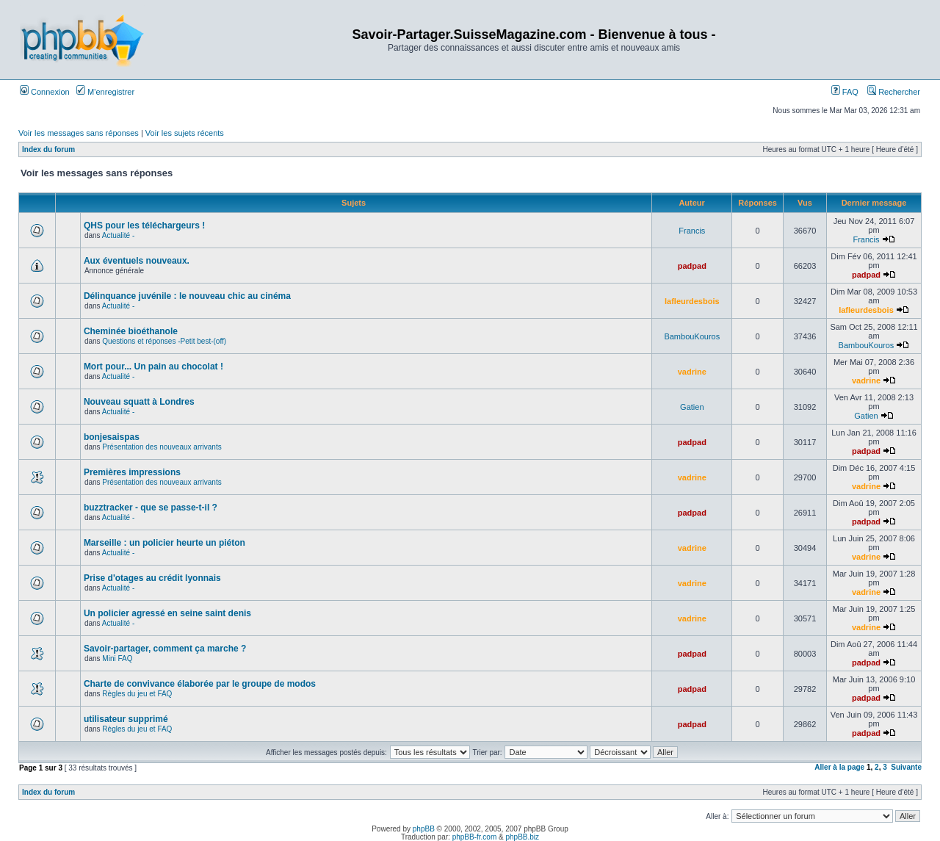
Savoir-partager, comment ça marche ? (165, 648)
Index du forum (48, 149)
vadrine (692, 371)
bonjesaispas (112, 437)
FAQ (844, 91)
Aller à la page (839, 767)
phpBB (424, 829)
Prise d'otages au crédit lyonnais (152, 578)
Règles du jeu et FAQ (137, 694)
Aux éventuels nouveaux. (136, 261)
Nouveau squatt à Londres (139, 402)
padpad (692, 265)
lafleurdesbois (692, 301)
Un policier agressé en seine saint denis (167, 613)
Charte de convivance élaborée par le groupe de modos (200, 684)
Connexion (45, 91)
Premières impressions (132, 472)
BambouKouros (692, 336)
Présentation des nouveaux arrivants (161, 447)
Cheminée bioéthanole (131, 331)
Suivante (906, 767)
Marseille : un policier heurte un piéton (164, 543)
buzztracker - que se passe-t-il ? (150, 507)
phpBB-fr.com (474, 837)
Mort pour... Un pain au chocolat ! (153, 366)
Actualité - (118, 235)
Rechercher (893, 91)
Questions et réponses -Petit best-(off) (164, 341)
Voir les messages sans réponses (78, 133)
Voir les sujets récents (184, 133)
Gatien (692, 407)
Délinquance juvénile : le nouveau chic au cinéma (187, 296)
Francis (692, 230)
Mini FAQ (117, 658)
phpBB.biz (522, 837)
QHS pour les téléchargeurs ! (144, 225)
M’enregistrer (105, 91)
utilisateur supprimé (126, 719)
